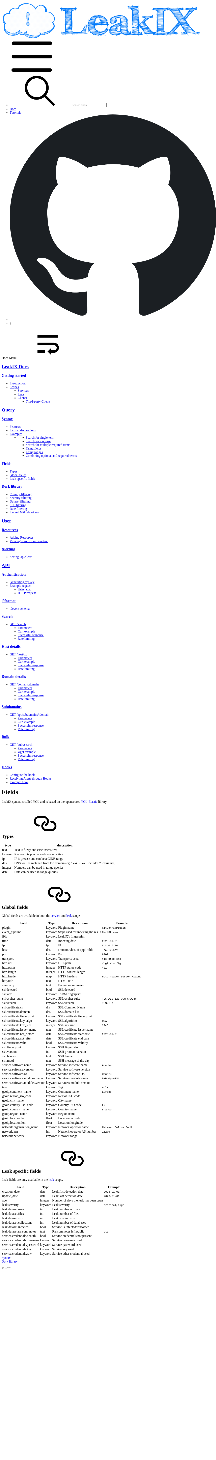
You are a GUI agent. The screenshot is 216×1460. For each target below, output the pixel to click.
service (55, 915)
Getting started (14, 375)
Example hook (19, 782)
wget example (27, 752)
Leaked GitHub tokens (24, 512)
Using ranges (34, 452)
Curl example (26, 631)
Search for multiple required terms (48, 445)
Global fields (18, 475)
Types (13, 471)
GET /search (18, 624)
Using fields (34, 448)
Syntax (7, 419)
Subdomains (12, 707)
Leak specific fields (22, 478)
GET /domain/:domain (24, 684)
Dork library (12, 486)
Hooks (7, 767)
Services (23, 390)
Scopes (14, 387)
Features (15, 426)
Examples (16, 434)
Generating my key (22, 582)
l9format (9, 601)
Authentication (14, 574)
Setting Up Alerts (21, 557)
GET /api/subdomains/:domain (29, 714)
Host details (11, 646)
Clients (22, 398)
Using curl (24, 589)
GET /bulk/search (21, 744)
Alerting (8, 549)
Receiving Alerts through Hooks (30, 778)
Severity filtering (21, 497)
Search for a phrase (38, 441)
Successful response (31, 635)
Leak (21, 394)
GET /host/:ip (18, 654)
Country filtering (20, 494)
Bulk (5, 737)
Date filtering (18, 508)
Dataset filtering (20, 501)
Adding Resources (21, 537)
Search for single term (40, 437)
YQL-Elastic (89, 801)
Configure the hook (22, 775)
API (6, 565)
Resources (10, 530)
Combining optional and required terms (51, 455)
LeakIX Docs (15, 366)
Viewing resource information (29, 541)
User (6, 520)
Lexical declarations (23, 430)
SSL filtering (18, 505)
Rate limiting (26, 638)
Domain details (14, 676)
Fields (6, 463)
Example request (20, 585)
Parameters (25, 627)
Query (8, 409)
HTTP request (27, 593)
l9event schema (20, 608)
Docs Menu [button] (40, 358)
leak (69, 915)
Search (7, 616)
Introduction (18, 383)
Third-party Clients (38, 401)
